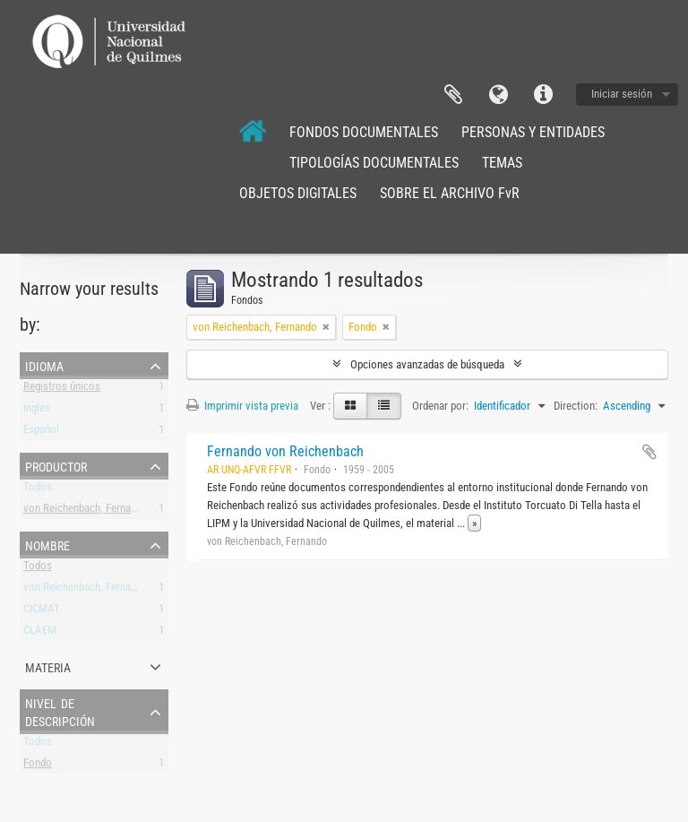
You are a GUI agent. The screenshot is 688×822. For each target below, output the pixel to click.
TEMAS (502, 162)
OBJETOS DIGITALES (298, 193)
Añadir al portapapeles (649, 452)
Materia (48, 666)
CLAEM (39, 633)
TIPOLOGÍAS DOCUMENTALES (374, 162)
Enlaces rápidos (542, 95)
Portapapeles (453, 95)
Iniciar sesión (621, 93)
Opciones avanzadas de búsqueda (427, 364)
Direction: (576, 405)
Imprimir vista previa (242, 405)
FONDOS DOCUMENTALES (363, 132)
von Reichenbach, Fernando (85, 511)
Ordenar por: (440, 405)
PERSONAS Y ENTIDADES (533, 132)
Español (41, 432)
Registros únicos (61, 389)
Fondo (37, 766)
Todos (37, 490)
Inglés (36, 411)
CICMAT (41, 612)
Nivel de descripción (60, 711)
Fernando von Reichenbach (285, 451)
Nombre (47, 544)
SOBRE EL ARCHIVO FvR (450, 193)
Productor (56, 465)
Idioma (498, 95)
